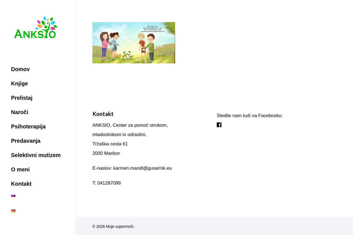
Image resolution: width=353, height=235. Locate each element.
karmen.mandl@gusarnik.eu (142, 168)
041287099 (109, 183)
